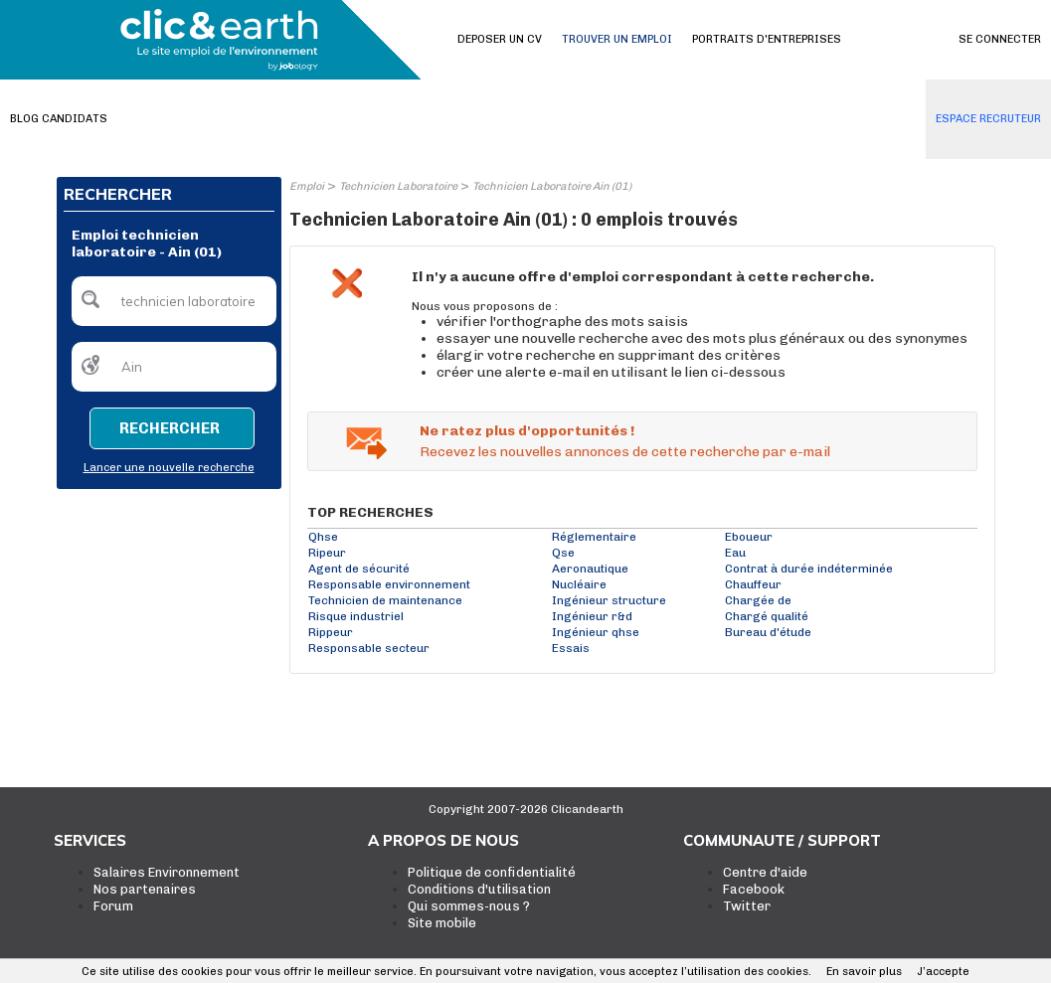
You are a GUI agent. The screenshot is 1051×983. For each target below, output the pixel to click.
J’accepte (943, 971)
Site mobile (442, 922)
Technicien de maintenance (385, 600)
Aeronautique (590, 568)
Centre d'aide (765, 872)
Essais (571, 648)
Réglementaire (594, 537)
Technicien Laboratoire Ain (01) (551, 186)
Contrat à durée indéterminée (809, 568)
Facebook (754, 889)
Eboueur (749, 537)
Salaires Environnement (166, 872)
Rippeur (330, 632)
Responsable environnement (389, 584)
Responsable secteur (369, 648)
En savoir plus (864, 971)
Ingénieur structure (609, 600)
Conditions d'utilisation (479, 889)
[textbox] (174, 301)
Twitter (747, 906)
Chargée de (758, 600)
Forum (113, 906)
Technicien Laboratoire (398, 186)
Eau (735, 553)
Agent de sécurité (359, 568)
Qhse (323, 537)
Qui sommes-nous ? (469, 906)
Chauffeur (753, 584)
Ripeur (327, 553)
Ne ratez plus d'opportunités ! (527, 430)
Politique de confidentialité (492, 872)
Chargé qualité (766, 616)
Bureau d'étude (768, 632)
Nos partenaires (144, 889)
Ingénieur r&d (592, 616)
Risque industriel (356, 616)
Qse (563, 553)
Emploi (306, 186)
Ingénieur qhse (595, 632)
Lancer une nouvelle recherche (169, 467)
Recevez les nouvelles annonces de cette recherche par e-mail (625, 451)
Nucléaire (579, 584)
